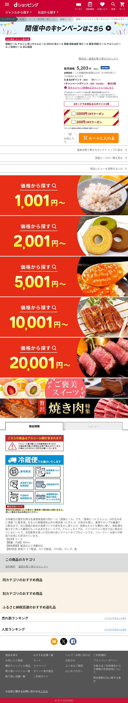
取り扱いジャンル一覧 (17, 671)
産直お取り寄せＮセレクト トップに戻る (100, 149)
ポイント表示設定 (43, 671)
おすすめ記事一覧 (43, 655)
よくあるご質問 (74, 665)
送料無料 (10, 566)
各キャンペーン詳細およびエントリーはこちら (91, 87)
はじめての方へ (74, 671)
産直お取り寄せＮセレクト (33, 566)
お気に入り (69, 140)
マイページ (39, 665)
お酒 (22, 19)
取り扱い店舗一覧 (15, 676)
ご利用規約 (99, 655)
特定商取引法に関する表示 (107, 679)
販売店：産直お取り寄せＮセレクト (99, 58)
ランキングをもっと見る (115, 618)
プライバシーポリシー (105, 660)
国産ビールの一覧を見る (109, 157)
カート (37, 660)
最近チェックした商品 (17, 665)
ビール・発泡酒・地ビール (42, 19)
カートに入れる (99, 138)
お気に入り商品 (14, 660)
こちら (44, 691)
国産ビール (65, 19)
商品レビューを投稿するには (106, 168)
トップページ (8, 19)
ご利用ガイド (40, 676)
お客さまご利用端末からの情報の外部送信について (107, 669)
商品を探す (11, 655)
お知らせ (70, 660)
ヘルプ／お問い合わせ (77, 655)
